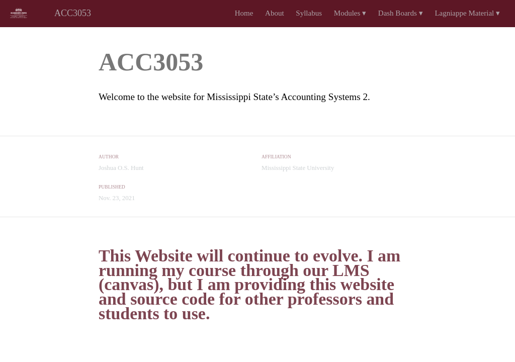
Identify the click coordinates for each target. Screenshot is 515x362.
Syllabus (309, 13)
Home (244, 13)
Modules (350, 13)
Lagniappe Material (467, 13)
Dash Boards (400, 13)
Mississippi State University (298, 167)
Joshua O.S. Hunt (121, 167)
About (274, 13)
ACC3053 (72, 13)
